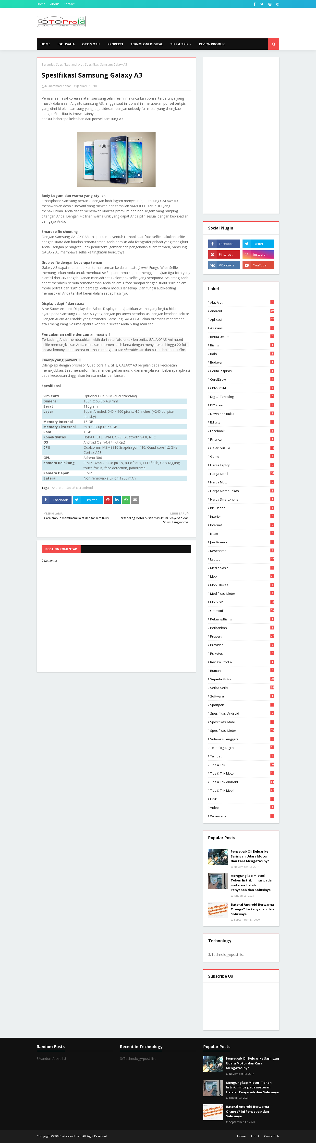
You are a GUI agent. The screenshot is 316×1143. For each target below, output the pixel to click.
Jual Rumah (242, 542)
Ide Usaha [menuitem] (66, 44)
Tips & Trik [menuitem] (179, 44)
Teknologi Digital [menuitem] (146, 44)
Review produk (242, 662)
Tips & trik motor (242, 773)
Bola (242, 354)
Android (57, 488)
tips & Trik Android (242, 782)
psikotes (242, 653)
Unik (242, 799)
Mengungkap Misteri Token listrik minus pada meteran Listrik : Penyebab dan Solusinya (251, 882)
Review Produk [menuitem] (212, 44)
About (54, 4)
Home (41, 4)
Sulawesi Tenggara (242, 739)
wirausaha (242, 816)
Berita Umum (242, 336)
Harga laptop (242, 465)
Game (242, 456)
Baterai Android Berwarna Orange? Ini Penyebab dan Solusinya (252, 909)
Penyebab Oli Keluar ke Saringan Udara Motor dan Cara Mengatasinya (250, 856)
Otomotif (242, 610)
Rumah (242, 670)
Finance (242, 439)
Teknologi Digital (242, 747)
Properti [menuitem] (115, 44)
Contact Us (271, 1136)
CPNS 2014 (242, 388)
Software (242, 696)
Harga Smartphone (242, 499)
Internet (242, 525)
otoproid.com (72, 1136)
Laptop (242, 559)
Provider (242, 645)
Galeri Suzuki (242, 448)
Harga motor (242, 482)
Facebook (242, 431)
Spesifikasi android (69, 64)
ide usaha (242, 508)
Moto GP (242, 602)
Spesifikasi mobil (242, 722)
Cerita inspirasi (242, 371)
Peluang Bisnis (242, 619)
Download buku (242, 413)
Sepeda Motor (242, 679)
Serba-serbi (242, 688)
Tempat (242, 756)
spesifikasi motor (242, 730)
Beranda (48, 64)
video (242, 807)
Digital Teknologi (242, 396)
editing (242, 422)
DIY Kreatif (242, 405)
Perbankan (242, 628)
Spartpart (242, 705)
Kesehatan (242, 551)
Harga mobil (242, 473)
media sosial (242, 568)
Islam (242, 533)
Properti (242, 636)
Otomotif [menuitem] (91, 44)
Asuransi (242, 328)
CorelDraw (242, 379)
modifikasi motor (242, 593)
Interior (242, 516)
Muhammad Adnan (58, 86)
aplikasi (242, 319)
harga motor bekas (242, 491)
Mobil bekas (242, 585)
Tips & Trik (242, 765)
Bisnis (242, 345)
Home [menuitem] (45, 44)
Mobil (242, 576)
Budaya (242, 362)
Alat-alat (242, 302)
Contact (69, 4)
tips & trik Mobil (242, 790)
